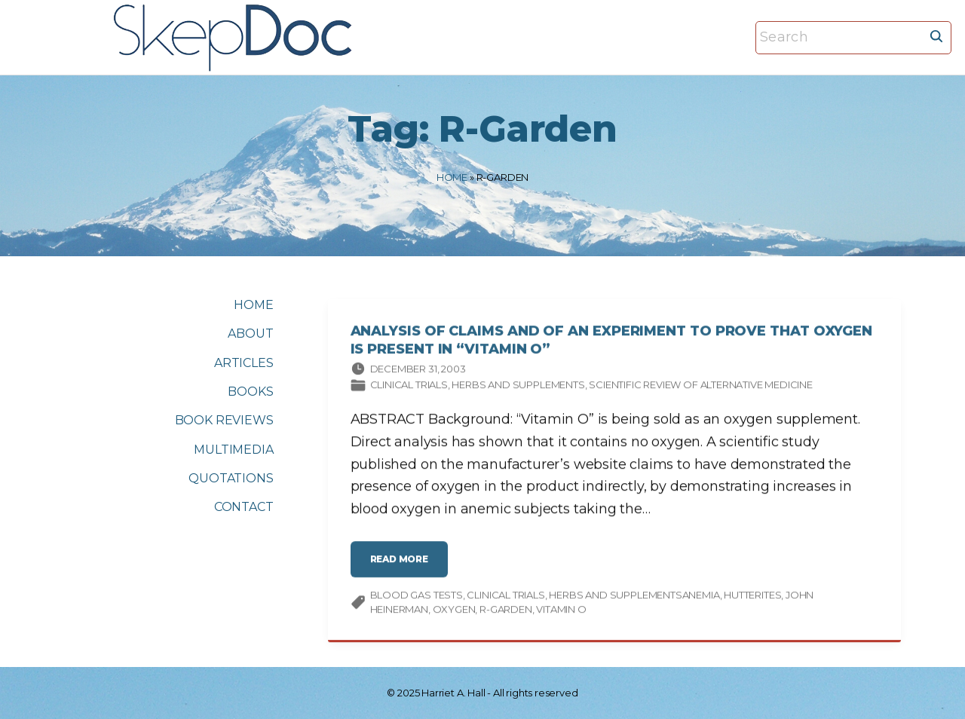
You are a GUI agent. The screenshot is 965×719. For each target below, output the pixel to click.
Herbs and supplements (518, 387)
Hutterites (752, 597)
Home (452, 177)
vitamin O (561, 612)
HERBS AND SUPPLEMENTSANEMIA (634, 597)
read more (403, 567)
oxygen (454, 612)
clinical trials (505, 597)
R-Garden (505, 612)
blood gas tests (416, 597)
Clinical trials (409, 387)
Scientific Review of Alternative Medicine (701, 387)
